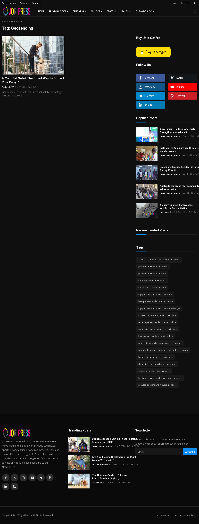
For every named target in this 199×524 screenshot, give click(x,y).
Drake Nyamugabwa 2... (171, 136)
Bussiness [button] (79, 11)
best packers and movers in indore (155, 301)
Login (174, 2)
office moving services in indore (154, 370)
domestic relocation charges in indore (157, 364)
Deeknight (165, 212)
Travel (141, 259)
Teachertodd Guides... (102, 464)
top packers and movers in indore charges (159, 308)
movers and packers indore (152, 287)
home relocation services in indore (155, 357)
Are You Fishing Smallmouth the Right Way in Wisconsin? (114, 459)
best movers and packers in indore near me (160, 377)
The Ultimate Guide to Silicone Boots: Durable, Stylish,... (109, 477)
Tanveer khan (98, 482)
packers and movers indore (152, 273)
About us (24, 2)
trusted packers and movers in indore (157, 315)
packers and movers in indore (153, 266)
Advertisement (9, 2)
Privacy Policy (187, 515)
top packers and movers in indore (155, 294)
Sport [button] (111, 11)
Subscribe (190, 451)
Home (41, 11)
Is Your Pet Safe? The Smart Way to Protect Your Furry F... (28, 80)
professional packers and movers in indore (159, 343)
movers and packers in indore (165, 259)
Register (185, 2)
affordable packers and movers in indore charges (163, 350)
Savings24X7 (8, 87)
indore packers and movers (152, 280)
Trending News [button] (58, 11)
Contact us (37, 2)
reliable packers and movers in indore (157, 322)
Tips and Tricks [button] (145, 11)
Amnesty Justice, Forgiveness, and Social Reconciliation (176, 207)
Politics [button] (96, 11)
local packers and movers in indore (155, 336)
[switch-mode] (194, 3)
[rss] (14, 486)
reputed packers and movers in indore (157, 384)
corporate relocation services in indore (157, 329)
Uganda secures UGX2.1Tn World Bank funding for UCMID (114, 440)
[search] (194, 11)
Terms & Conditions (165, 515)
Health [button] (126, 11)
